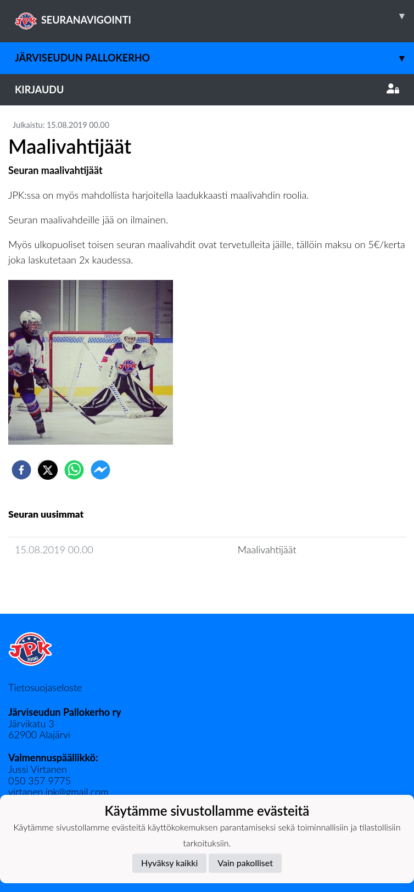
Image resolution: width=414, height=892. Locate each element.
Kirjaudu (207, 89)
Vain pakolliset (245, 862)
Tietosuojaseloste (45, 687)
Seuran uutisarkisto (57, 581)
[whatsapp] (74, 470)
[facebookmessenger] (100, 470)
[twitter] (48, 470)
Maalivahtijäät (267, 549)
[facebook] (21, 470)
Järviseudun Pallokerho (214, 58)
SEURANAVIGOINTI (214, 16)
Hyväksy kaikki (169, 862)
